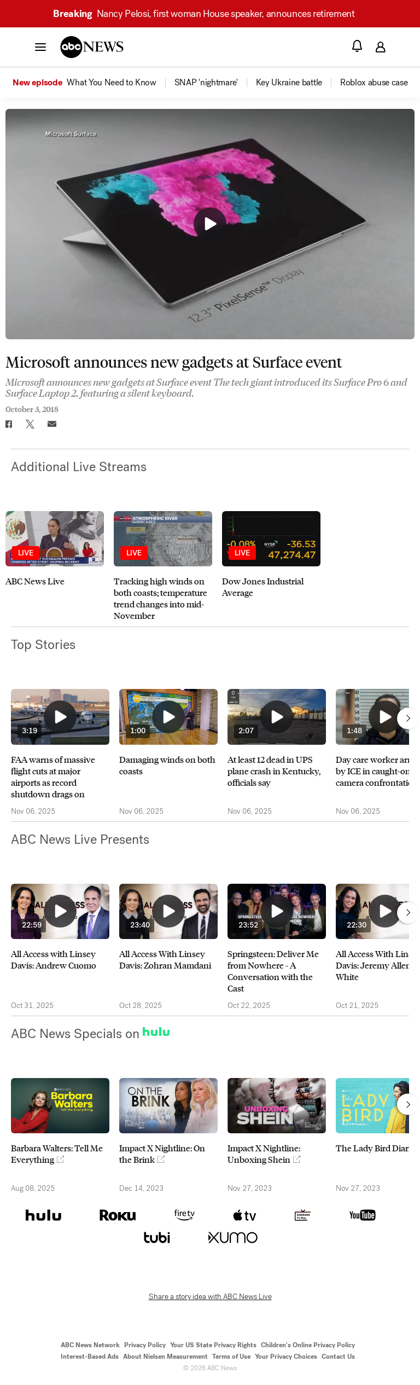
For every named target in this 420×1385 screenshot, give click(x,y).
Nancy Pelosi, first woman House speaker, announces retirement (208, 13)
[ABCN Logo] (92, 47)
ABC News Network (90, 1345)
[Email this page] (52, 424)
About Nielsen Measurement (165, 1356)
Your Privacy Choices (286, 1356)
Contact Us (338, 1356)
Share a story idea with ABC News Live (210, 1297)
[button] (40, 46)
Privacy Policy (145, 1345)
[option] (92, 83)
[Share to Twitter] (30, 424)
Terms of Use (231, 1356)
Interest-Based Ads (90, 1356)
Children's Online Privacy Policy (308, 1345)
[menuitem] (111, 83)
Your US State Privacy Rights (213, 1345)
